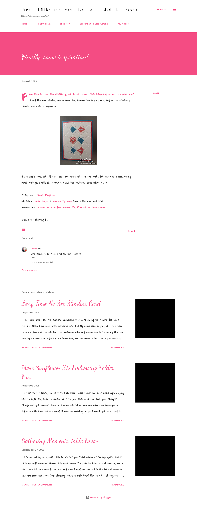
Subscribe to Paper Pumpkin (94, 23)
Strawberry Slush (62, 201)
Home (24, 23)
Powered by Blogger (98, 497)
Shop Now (65, 23)
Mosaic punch (45, 207)
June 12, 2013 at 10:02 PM (42, 262)
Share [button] (155, 93)
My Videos (123, 23)
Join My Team (43, 23)
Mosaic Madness (46, 195)
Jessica (34, 248)
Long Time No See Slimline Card (61, 303)
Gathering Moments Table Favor (60, 441)
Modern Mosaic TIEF (65, 207)
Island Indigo (41, 201)
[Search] (161, 9)
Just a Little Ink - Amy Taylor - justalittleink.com (80, 9)
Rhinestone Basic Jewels (91, 207)
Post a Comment (29, 270)
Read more (117, 347)
